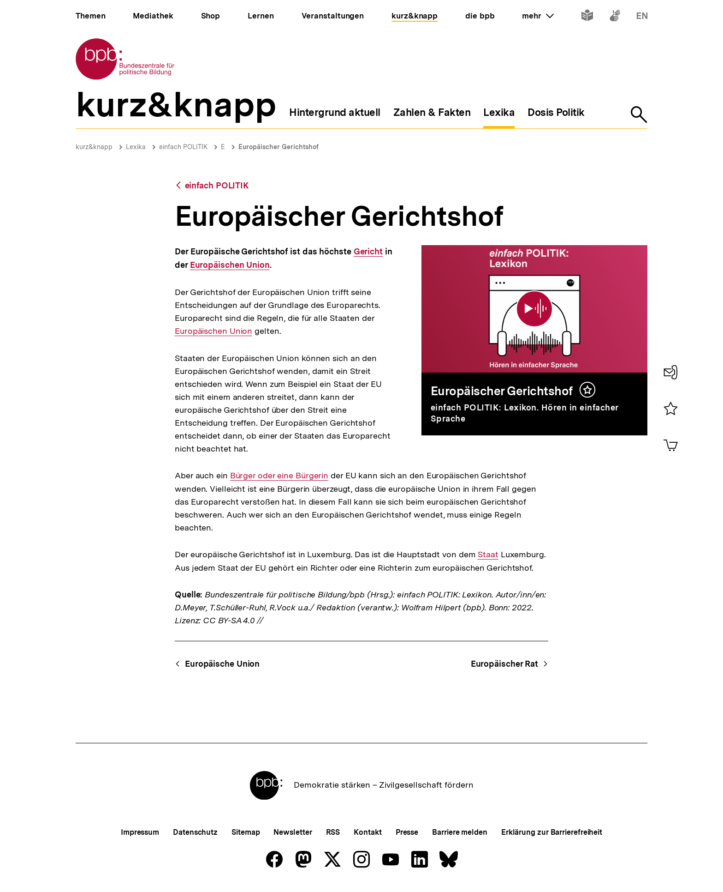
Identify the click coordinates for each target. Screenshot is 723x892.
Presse (407, 832)
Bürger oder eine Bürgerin (279, 475)
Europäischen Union (230, 265)
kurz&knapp (94, 147)
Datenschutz (195, 832)
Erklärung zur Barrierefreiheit (551, 832)
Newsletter (292, 832)
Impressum (140, 832)
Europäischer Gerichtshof (278, 147)
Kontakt (367, 832)
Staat (488, 554)
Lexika (136, 147)
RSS (333, 832)
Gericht (368, 252)
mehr (537, 15)
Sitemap (245, 832)
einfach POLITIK (183, 147)
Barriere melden (459, 832)
